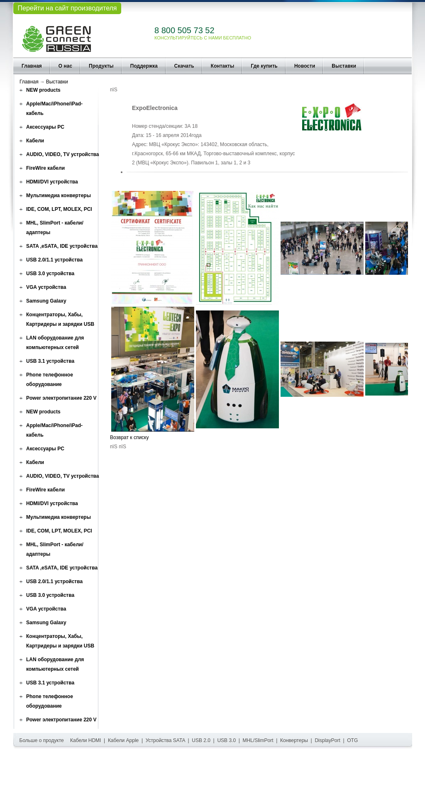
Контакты (222, 66)
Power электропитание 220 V (61, 398)
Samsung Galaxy (46, 301)
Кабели (35, 141)
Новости (304, 66)
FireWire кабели (45, 168)
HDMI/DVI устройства (52, 182)
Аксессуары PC (45, 127)
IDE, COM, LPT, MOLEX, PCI (59, 209)
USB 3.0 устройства (50, 273)
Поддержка (144, 66)
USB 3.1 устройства (50, 361)
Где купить (264, 66)
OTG (352, 740)
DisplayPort (327, 740)
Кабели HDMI (85, 740)
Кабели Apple (123, 740)
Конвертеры (294, 740)
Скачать (184, 66)
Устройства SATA (165, 740)
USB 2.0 (201, 740)
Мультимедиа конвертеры (58, 195)
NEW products (43, 90)
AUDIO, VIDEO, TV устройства (62, 154)
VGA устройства (46, 287)
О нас (65, 66)
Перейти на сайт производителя (67, 8)
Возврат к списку (129, 437)
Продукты (101, 66)
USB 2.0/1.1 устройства (54, 260)
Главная (32, 66)
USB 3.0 (226, 740)
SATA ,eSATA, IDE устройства (62, 246)
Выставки (344, 66)
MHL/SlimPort (258, 740)
